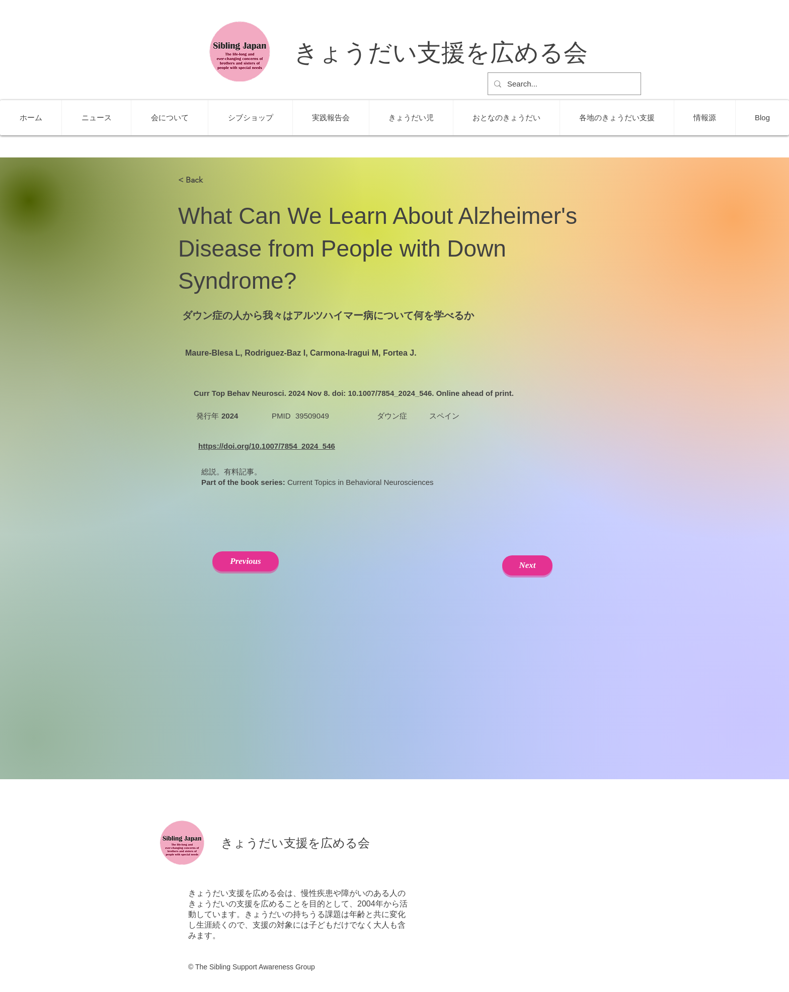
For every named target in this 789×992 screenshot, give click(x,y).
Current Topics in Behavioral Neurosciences (360, 482)
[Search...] (563, 84)
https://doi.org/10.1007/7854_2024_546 (266, 446)
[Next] (527, 565)
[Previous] (245, 561)
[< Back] (211, 180)
